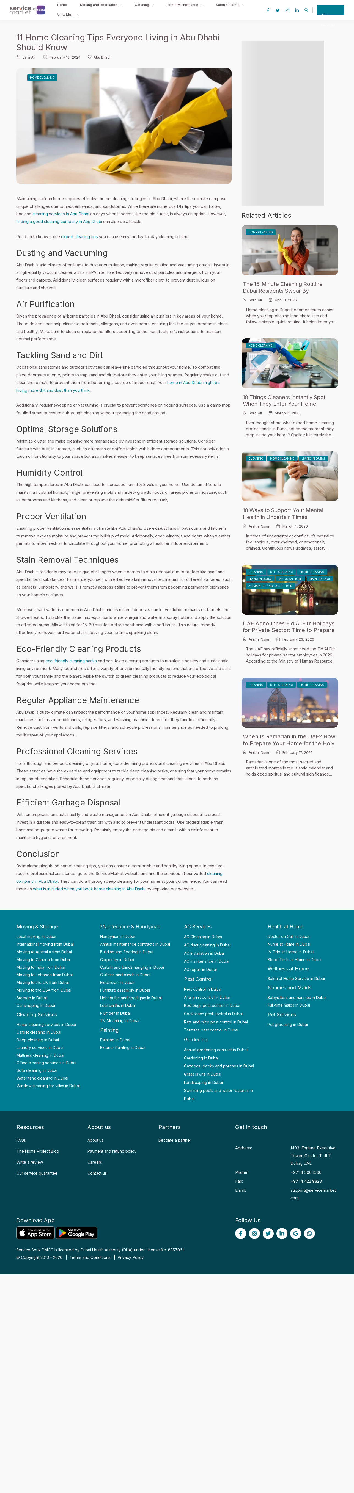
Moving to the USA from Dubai (44, 989)
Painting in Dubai (115, 1039)
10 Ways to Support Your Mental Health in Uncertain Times (285, 513)
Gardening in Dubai (201, 1057)
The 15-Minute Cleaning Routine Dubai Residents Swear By (284, 287)
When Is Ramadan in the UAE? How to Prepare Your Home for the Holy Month (289, 743)
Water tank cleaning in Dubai (42, 1077)
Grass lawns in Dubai (202, 1073)
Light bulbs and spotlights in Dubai (131, 997)
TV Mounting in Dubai (119, 1020)
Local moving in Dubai (36, 936)
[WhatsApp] (309, 1232)
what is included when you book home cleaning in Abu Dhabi (89, 888)
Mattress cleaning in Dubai (40, 1054)
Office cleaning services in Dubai (46, 1062)
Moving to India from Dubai (41, 966)
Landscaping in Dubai (203, 1082)
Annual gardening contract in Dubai (216, 1049)
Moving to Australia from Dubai (44, 951)
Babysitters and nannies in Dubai (297, 997)
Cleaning (255, 458)
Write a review (30, 1161)
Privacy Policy (130, 1256)
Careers (94, 1161)
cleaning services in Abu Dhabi (61, 213)
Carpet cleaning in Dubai (39, 1031)
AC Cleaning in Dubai (203, 936)
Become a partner (174, 1139)
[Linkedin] (297, 10)
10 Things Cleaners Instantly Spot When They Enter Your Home (286, 400)
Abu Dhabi (103, 57)
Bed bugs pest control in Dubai (212, 1005)
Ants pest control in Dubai (207, 996)
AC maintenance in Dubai (206, 960)
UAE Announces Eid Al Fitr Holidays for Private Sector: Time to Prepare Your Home (289, 630)
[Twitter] (278, 10)
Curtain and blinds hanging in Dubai (132, 966)
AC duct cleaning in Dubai (207, 944)
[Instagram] (287, 10)
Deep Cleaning (281, 571)
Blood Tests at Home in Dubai (294, 959)
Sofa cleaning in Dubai (37, 1069)
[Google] (295, 1232)
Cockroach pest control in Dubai (213, 1013)
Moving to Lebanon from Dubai (45, 974)
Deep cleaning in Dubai (38, 1039)
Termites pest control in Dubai (211, 1029)
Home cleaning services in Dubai (46, 1024)
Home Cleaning (42, 77)
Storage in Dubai (32, 997)
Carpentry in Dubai (117, 959)
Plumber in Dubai (115, 1012)
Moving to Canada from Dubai (44, 959)
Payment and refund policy (111, 1150)
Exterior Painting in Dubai (122, 1047)
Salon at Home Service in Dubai (296, 978)
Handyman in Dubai (117, 936)
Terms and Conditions (90, 1256)
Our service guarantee (37, 1172)
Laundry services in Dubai (40, 1047)
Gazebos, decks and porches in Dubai (219, 1065)
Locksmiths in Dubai (118, 1005)
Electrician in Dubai (117, 981)
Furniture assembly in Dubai (125, 989)
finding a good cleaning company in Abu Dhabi (59, 221)
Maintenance (320, 578)
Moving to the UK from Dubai (43, 981)
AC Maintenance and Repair (270, 585)
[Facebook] (268, 10)
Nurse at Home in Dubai (289, 943)
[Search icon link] (306, 10)
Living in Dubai (313, 458)
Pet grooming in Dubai (288, 1023)
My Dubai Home (291, 578)
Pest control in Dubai (202, 988)
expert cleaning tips (79, 236)
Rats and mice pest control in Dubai (216, 1021)
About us (95, 1139)
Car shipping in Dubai (36, 1005)
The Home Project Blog (38, 1150)
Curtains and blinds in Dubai (125, 974)
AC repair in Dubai (200, 969)
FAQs (21, 1139)
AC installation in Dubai (204, 952)
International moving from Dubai (45, 943)
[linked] (281, 1232)
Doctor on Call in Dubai (288, 936)
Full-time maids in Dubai (289, 1004)
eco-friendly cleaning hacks (71, 660)
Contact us (97, 1172)
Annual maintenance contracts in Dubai (135, 943)
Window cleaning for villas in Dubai (48, 1085)
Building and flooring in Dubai (126, 951)
